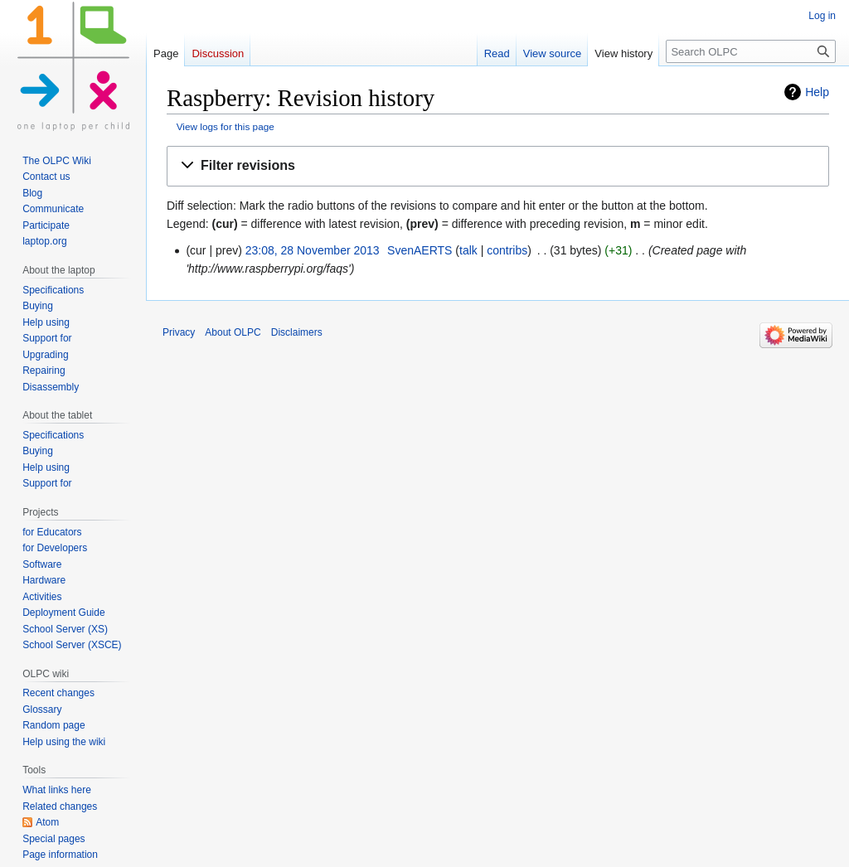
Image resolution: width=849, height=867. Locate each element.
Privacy (179, 332)
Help (817, 92)
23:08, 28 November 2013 (312, 250)
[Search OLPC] (751, 51)
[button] (498, 166)
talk (468, 250)
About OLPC (232, 332)
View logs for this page (225, 126)
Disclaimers (297, 332)
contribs (507, 250)
